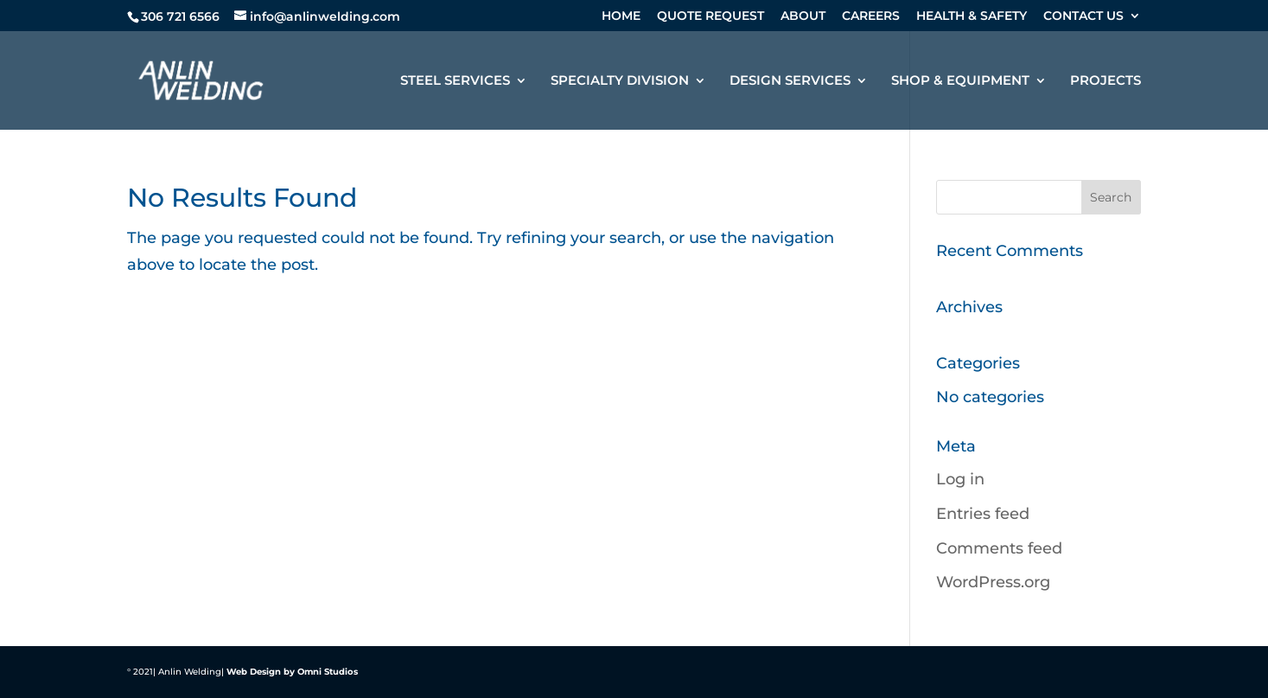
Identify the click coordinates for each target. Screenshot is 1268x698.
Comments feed (999, 548)
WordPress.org (993, 582)
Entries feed (982, 513)
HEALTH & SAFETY (971, 16)
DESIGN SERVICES (790, 81)
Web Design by (260, 671)
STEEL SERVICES (455, 81)
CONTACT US (1083, 16)
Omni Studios (327, 671)
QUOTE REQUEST (710, 16)
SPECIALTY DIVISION (620, 81)
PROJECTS (1105, 81)
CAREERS (871, 16)
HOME (621, 16)
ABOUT (803, 16)
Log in (960, 479)
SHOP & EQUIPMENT (960, 81)
